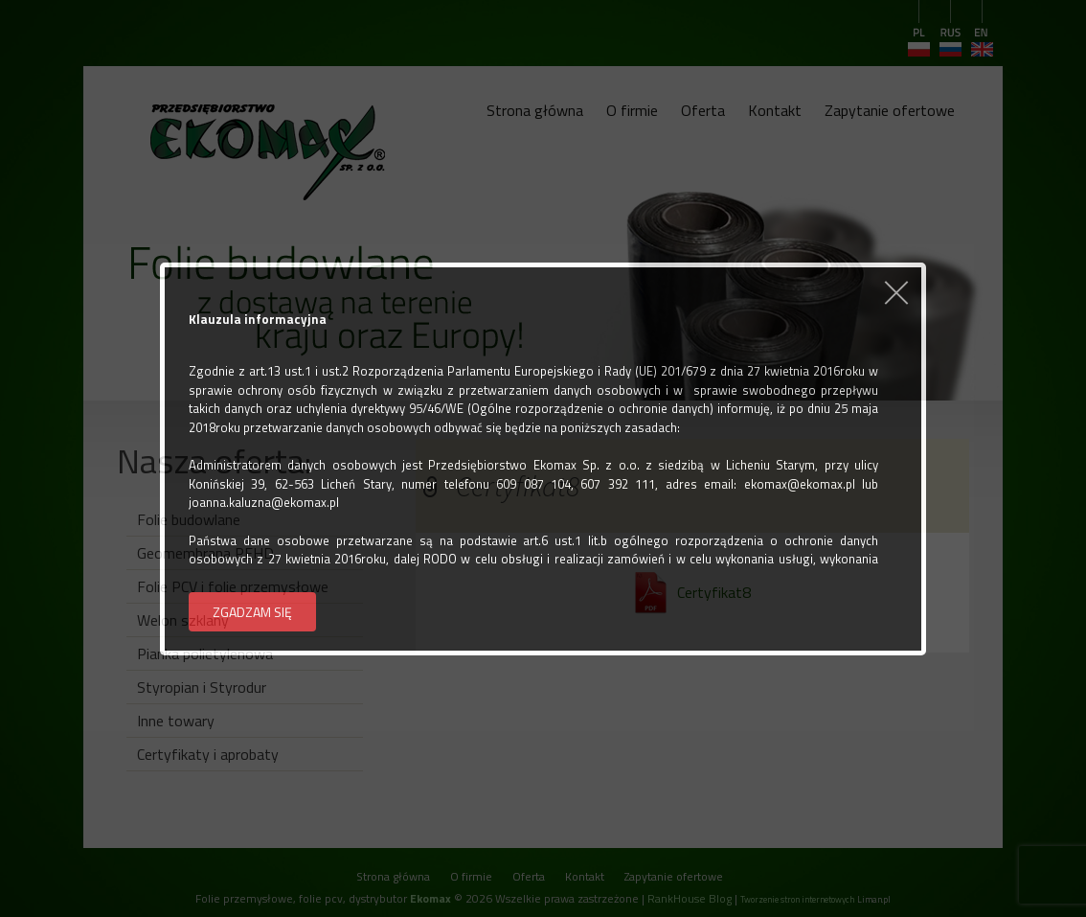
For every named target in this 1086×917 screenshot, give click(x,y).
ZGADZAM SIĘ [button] (252, 612)
